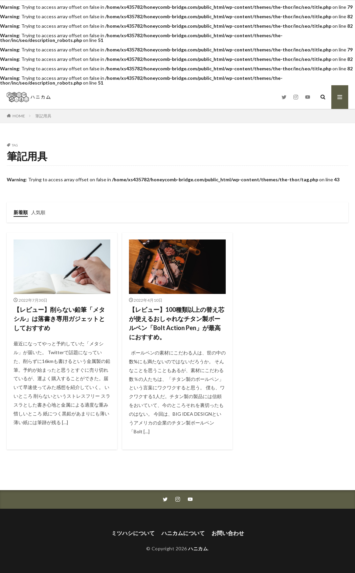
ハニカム (198, 548)
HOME (19, 115)
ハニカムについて (183, 533)
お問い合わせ (228, 533)
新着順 (21, 212)
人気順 (38, 212)
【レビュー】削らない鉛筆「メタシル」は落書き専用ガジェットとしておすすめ (59, 318)
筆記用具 (43, 115)
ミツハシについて (133, 533)
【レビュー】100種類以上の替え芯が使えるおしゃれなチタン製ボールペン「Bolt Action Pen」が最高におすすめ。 (176, 323)
